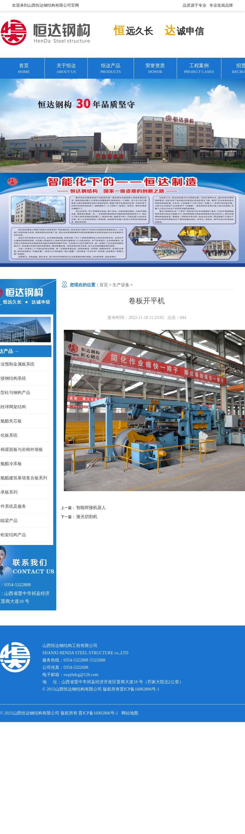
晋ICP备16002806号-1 (139, 689)
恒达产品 (111, 69)
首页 (23, 69)
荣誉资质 (155, 69)
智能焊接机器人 (91, 507)
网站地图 (129, 713)
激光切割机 (86, 516)
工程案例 (199, 69)
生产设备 (121, 285)
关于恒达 (66, 69)
